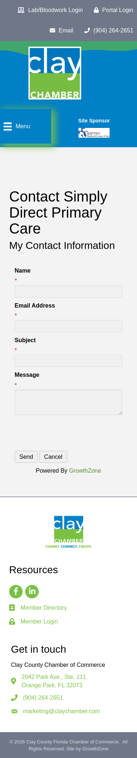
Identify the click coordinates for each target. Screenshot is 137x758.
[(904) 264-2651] (107, 30)
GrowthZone (85, 471)
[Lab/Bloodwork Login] (48, 10)
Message (27, 375)
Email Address (35, 305)
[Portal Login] (111, 10)
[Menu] (16, 126)
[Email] (59, 30)
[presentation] (70, 433)
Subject (25, 340)
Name (23, 270)
